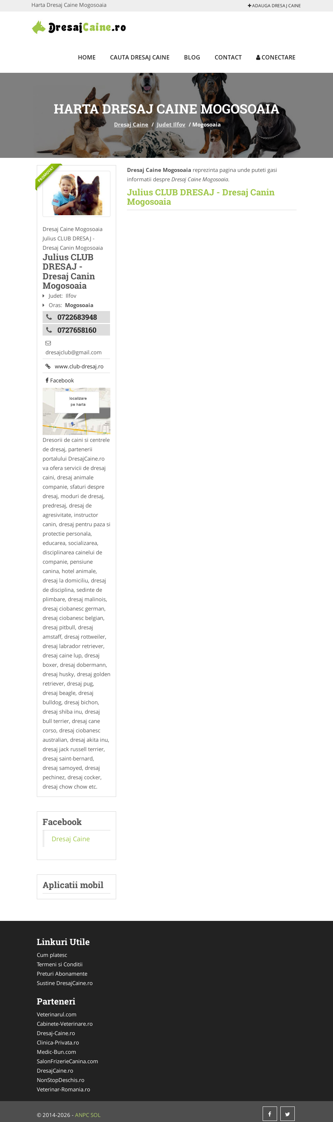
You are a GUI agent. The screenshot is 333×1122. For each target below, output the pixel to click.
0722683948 (77, 315)
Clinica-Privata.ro (58, 1038)
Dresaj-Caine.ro (56, 1028)
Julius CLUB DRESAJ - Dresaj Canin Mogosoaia (201, 196)
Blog (192, 57)
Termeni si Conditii (60, 959)
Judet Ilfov (171, 124)
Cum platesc (52, 950)
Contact (228, 57)
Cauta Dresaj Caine (140, 57)
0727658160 (76, 327)
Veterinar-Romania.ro (63, 1084)
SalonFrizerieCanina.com (67, 1056)
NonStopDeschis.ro (60, 1075)
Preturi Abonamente (62, 969)
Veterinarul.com (56, 1010)
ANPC (82, 1110)
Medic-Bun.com (56, 1047)
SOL (96, 1110)
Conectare (275, 57)
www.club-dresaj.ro (72, 358)
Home (87, 57)
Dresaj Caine (131, 124)
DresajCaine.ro (55, 1066)
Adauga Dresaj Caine (274, 6)
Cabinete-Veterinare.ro (65, 1019)
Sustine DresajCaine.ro (65, 978)
